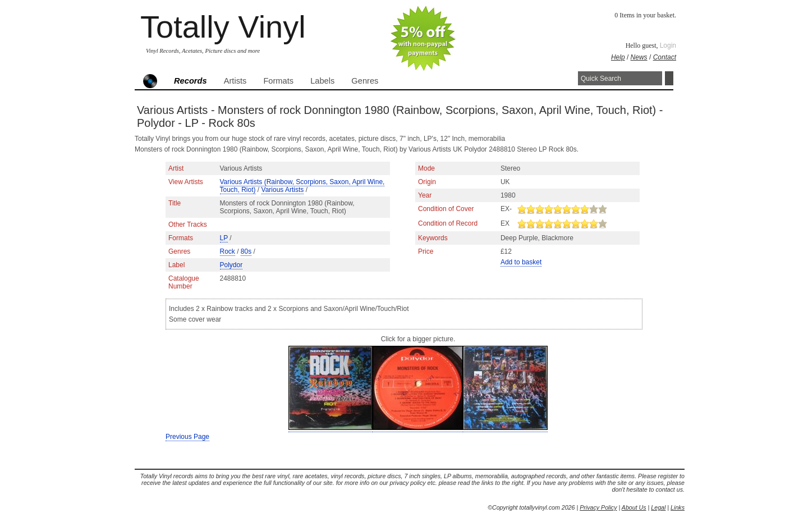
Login (668, 45)
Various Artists (282, 190)
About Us (634, 507)
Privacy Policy (598, 507)
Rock (227, 251)
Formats (278, 80)
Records (190, 80)
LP (224, 238)
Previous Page (187, 437)
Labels (322, 80)
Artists (235, 80)
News (639, 57)
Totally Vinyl (223, 26)
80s (246, 251)
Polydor (231, 265)
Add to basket (521, 262)
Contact (664, 57)
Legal (658, 507)
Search (669, 78)
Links (678, 507)
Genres (364, 80)
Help (618, 57)
